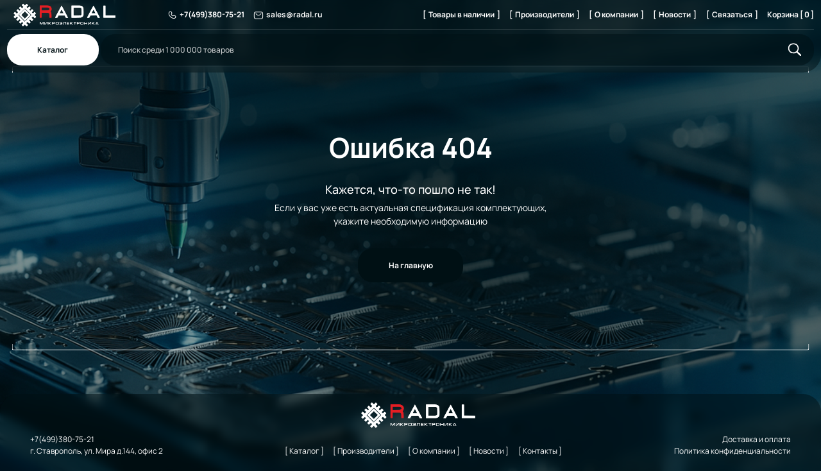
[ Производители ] (544, 14)
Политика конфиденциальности (732, 450)
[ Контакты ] (540, 450)
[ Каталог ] (304, 450)
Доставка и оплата (756, 439)
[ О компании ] (616, 14)
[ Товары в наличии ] (461, 14)
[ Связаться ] (732, 14)
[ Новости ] (675, 14)
